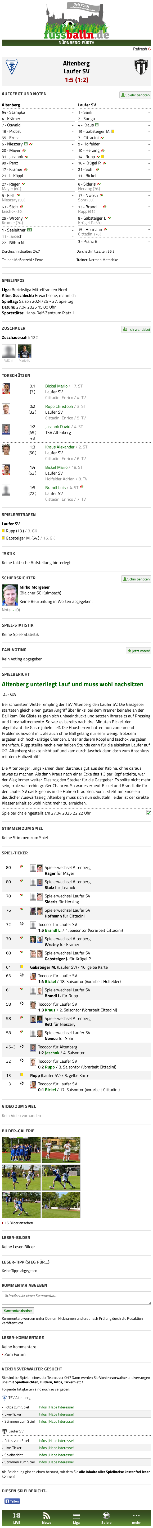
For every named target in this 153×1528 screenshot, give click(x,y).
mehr (136, 1518)
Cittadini (91, 137)
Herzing (93, 150)
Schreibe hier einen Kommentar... (76, 1298)
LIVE (17, 1518)
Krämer (13, 118)
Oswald (13, 125)
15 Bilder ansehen (18, 1223)
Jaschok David (57, 426)
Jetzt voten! (141, 651)
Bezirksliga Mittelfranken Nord (39, 289)
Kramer (15, 169)
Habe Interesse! (61, 1407)
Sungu (89, 118)
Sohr (90, 169)
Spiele (106, 1518)
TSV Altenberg (58, 432)
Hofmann (94, 229)
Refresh (140, 49)
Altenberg (76, 63)
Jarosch (15, 236)
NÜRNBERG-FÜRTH (76, 42)
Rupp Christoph (59, 406)
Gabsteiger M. (98, 131)
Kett (11, 195)
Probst (15, 131)
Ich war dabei (139, 329)
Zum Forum (14, 1354)
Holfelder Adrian (60, 479)
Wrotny (16, 218)
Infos (43, 1407)
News (46, 1518)
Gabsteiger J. (94, 218)
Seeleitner (16, 230)
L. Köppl (16, 175)
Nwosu (92, 195)
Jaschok (16, 156)
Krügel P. (93, 163)
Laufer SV (76, 71)
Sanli (87, 112)
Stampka (17, 112)
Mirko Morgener (35, 587)
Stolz (13, 207)
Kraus (88, 125)
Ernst (14, 137)
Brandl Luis (55, 487)
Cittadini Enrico (59, 397)
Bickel (91, 175)
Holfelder (91, 144)
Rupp (90, 156)
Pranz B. (90, 241)
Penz (13, 163)
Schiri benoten (138, 579)
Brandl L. (93, 207)
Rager (14, 184)
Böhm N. (17, 242)
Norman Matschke (103, 259)
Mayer (15, 150)
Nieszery (15, 144)
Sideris (89, 184)
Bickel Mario (56, 386)
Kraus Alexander (60, 447)
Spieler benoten (137, 95)
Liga (76, 1518)
